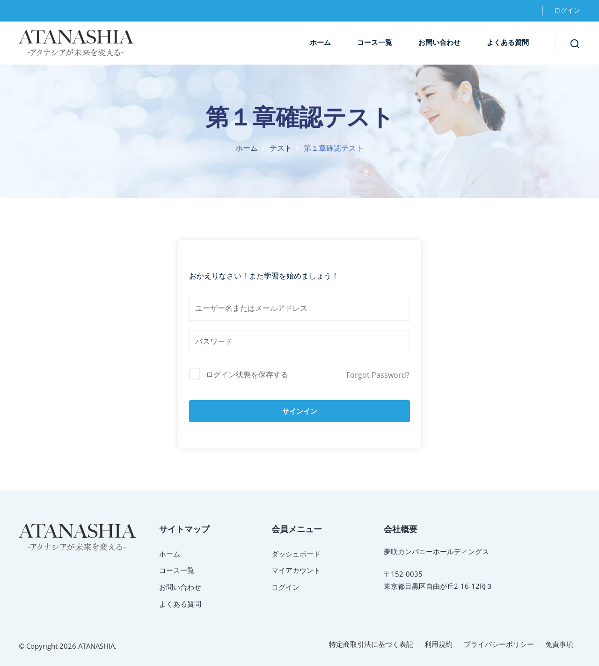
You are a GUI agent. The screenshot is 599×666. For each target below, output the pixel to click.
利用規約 (438, 644)
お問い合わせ (439, 42)
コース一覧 (374, 42)
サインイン (299, 411)
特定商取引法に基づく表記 (371, 644)
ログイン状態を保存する (247, 374)
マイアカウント (296, 570)
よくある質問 (508, 42)
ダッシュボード (296, 553)
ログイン (567, 10)
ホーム (320, 42)
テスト (281, 148)
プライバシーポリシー (499, 644)
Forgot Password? (377, 375)
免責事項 (559, 644)
